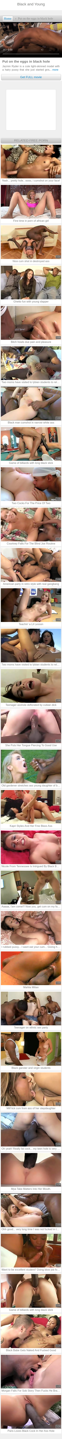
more (53, 69)
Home (7, 18)
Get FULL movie (31, 77)
